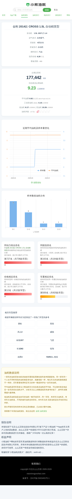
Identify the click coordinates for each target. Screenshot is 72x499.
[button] (5, 265)
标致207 (19, 340)
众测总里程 (36, 73)
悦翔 (52, 349)
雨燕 (52, 324)
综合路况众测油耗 (36, 83)
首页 (3, 15)
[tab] (18, 255)
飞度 (52, 340)
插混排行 (58, 15)
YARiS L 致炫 (52, 357)
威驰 (52, 332)
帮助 (68, 15)
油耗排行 (36, 15)
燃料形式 (34, 52)
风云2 (20, 332)
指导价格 (32, 57)
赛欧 (20, 324)
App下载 (13, 15)
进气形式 (32, 38)
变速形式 (33, 47)
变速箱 (32, 43)
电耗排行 (47, 15)
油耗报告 (24, 15)
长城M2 (20, 349)
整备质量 (34, 61)
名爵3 (20, 357)
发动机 (29, 33)
